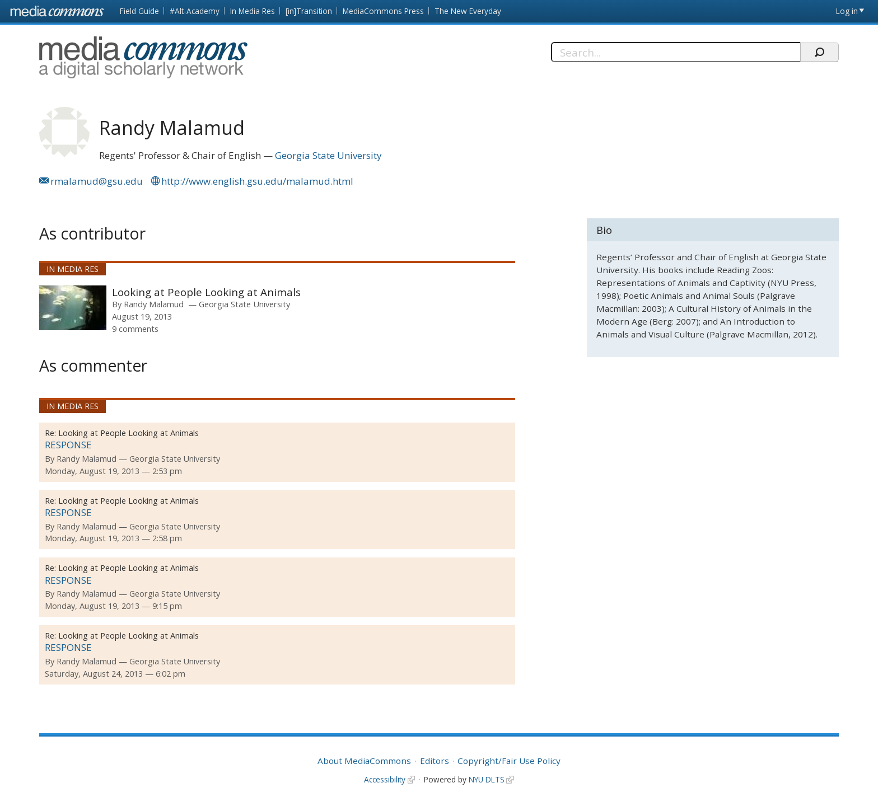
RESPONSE (68, 444)
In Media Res (252, 11)
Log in (847, 11)
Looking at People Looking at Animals (206, 291)
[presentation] (72, 307)
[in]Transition (309, 11)
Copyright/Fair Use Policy (509, 760)
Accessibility (384, 779)
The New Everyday (468, 11)
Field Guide (139, 11)
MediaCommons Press (383, 11)
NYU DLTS (487, 779)
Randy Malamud (154, 304)
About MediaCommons (364, 760)
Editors (434, 760)
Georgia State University (328, 155)
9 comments (135, 328)
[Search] (675, 52)
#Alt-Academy (195, 11)
